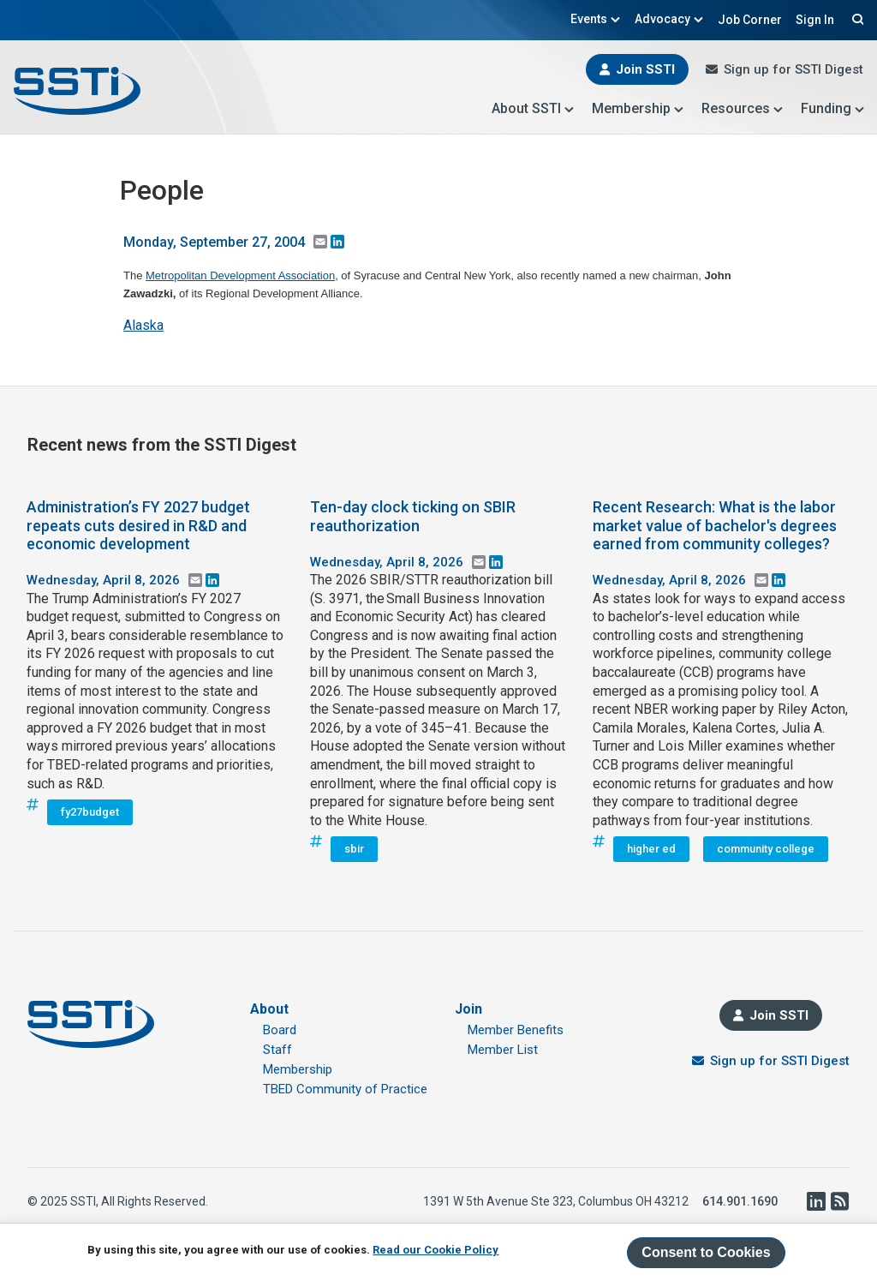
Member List (503, 1049)
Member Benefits (516, 1030)
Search (855, 19)
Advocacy (669, 19)
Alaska (143, 325)
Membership (638, 108)
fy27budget (90, 811)
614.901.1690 (740, 1201)
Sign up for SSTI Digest (793, 69)
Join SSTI (645, 69)
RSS (839, 1201)
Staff (277, 1049)
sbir (354, 848)
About (269, 1009)
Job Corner (750, 20)
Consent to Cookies (705, 1252)
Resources (742, 108)
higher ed (651, 848)
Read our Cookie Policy (435, 1249)
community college (765, 848)
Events (595, 19)
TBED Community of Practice (345, 1089)
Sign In (815, 20)
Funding (833, 108)
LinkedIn (815, 1201)
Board (279, 1030)
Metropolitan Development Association (240, 275)
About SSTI (533, 108)
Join (468, 1009)
